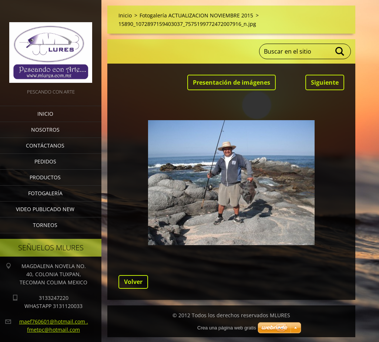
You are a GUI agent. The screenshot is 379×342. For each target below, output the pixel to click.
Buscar (340, 51)
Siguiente (325, 82)
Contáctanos (45, 145)
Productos (45, 177)
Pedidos (45, 161)
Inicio (45, 113)
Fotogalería (45, 193)
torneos (45, 224)
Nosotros (45, 129)
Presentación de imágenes (231, 82)
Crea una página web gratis (226, 328)
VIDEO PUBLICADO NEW (45, 209)
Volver (133, 282)
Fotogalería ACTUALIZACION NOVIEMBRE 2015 (196, 15)
